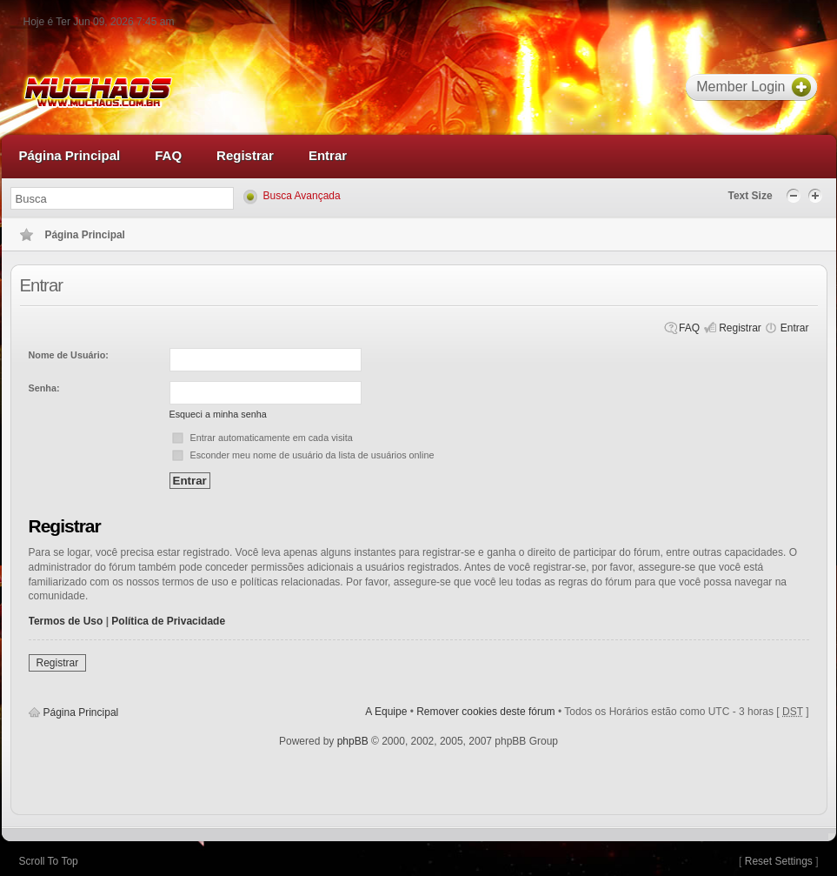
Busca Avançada (302, 196)
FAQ (689, 328)
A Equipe (386, 711)
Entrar (795, 328)
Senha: (44, 388)
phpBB (353, 741)
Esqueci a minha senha (218, 414)
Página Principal (81, 712)
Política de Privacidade (168, 621)
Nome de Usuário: (69, 355)
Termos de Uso (66, 621)
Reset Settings (779, 861)
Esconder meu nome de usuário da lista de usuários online (312, 455)
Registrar (740, 328)
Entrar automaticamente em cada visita (271, 437)
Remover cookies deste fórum (485, 711)
